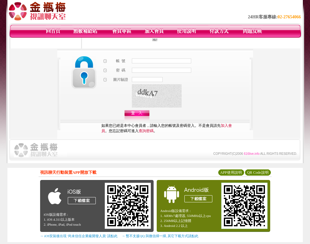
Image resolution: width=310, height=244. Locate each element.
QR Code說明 (258, 172)
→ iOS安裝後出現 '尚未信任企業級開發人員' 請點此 (79, 236)
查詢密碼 (146, 131)
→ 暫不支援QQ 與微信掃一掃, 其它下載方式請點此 (160, 236)
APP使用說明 (231, 172)
